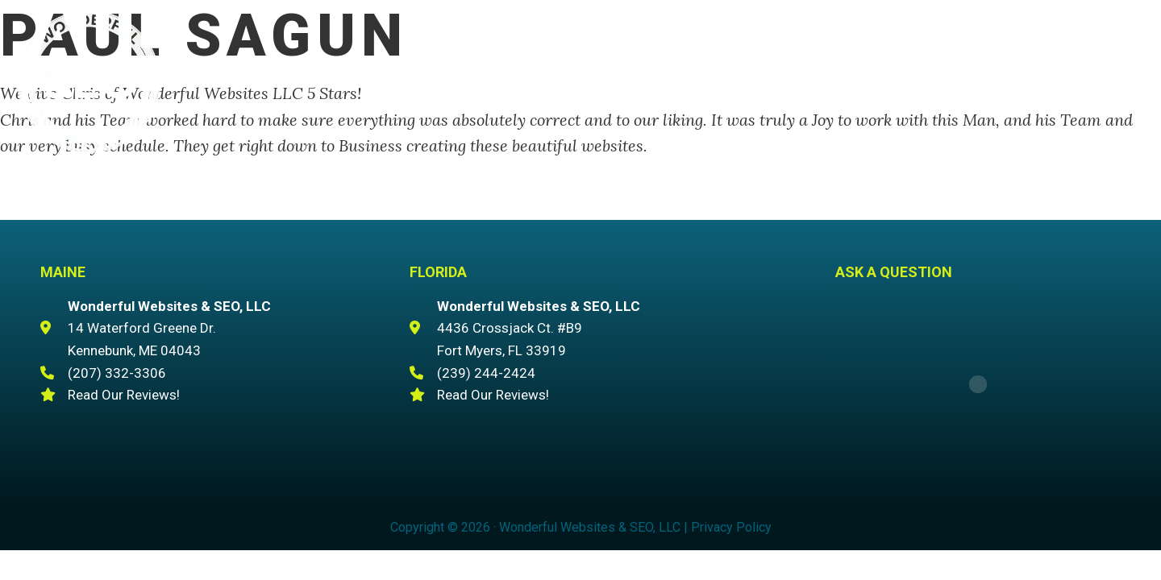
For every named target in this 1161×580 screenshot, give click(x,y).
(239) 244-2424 (486, 373)
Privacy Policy (731, 527)
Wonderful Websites (88, 81)
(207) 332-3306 (1012, 48)
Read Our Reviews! (124, 395)
